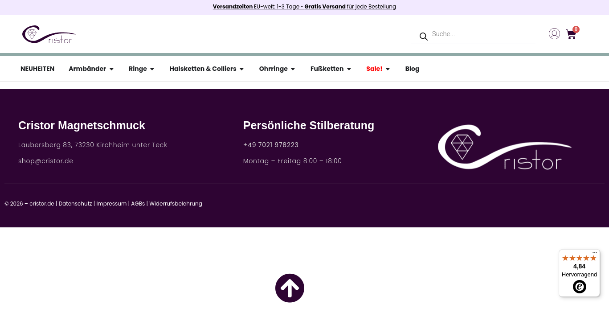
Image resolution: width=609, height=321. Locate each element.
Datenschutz (75, 203)
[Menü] (594, 254)
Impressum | (113, 203)
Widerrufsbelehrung (175, 203)
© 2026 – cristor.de (29, 203)
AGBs (138, 203)
